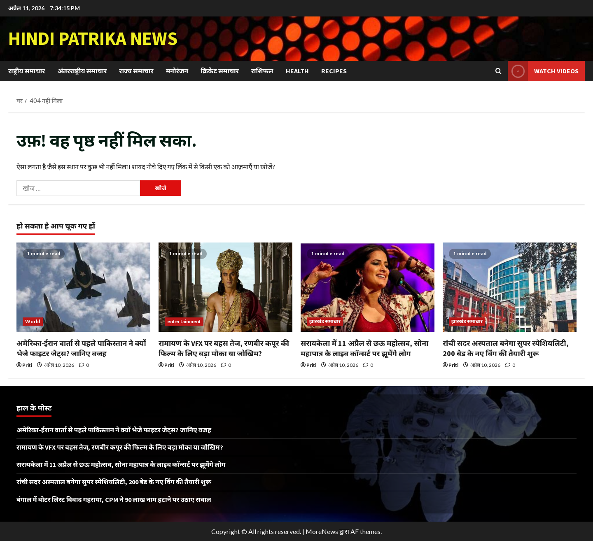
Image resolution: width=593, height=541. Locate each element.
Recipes (334, 71)
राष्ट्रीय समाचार (26, 71)
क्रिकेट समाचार (220, 71)
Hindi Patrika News (92, 38)
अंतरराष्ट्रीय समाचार (82, 71)
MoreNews (322, 531)
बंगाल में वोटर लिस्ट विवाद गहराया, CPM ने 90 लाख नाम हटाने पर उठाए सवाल (113, 499)
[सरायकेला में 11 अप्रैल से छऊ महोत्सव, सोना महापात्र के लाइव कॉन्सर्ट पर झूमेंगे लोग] (367, 287)
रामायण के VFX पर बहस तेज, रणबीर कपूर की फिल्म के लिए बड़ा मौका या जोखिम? (119, 447)
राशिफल (262, 71)
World (32, 321)
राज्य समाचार (136, 71)
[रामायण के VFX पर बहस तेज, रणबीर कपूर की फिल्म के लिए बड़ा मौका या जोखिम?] (225, 287)
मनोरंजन (177, 71)
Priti (27, 365)
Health (297, 71)
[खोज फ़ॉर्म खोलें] (498, 71)
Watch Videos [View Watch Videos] (543, 71)
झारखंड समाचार (325, 321)
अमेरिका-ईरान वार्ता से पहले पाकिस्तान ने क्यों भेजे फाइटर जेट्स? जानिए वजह (113, 430)
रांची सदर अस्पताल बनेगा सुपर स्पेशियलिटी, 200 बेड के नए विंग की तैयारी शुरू (113, 482)
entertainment (184, 321)
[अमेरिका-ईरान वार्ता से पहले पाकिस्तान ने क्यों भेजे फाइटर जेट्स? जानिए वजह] (83, 287)
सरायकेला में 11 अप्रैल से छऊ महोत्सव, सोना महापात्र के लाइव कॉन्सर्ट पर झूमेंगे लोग (120, 464)
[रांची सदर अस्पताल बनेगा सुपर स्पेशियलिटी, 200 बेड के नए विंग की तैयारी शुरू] (510, 287)
